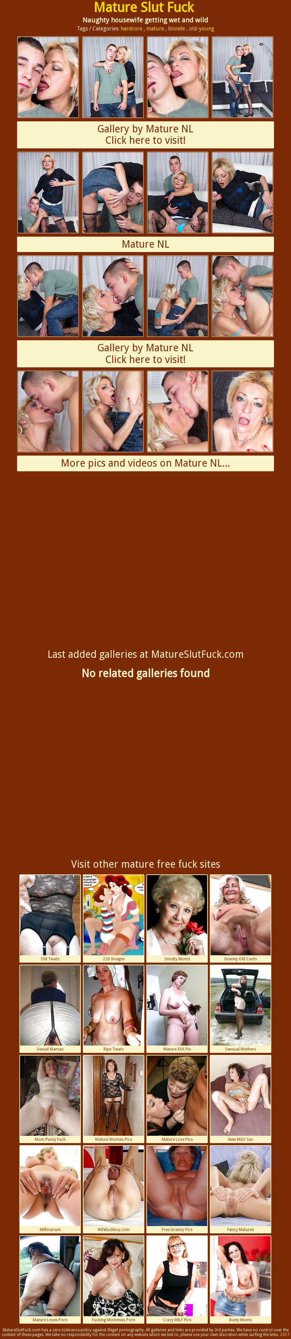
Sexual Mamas (50, 1008)
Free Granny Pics (177, 1189)
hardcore (131, 28)
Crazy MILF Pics (177, 1279)
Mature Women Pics (114, 1099)
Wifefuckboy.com (114, 1189)
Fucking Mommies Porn (114, 1279)
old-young (201, 28)
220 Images (114, 918)
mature (155, 28)
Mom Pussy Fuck (50, 1099)
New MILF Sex (240, 1099)
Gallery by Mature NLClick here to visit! (145, 134)
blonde (176, 28)
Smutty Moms (177, 918)
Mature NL (145, 244)
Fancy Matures (240, 1189)
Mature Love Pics (177, 1099)
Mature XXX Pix (177, 1008)
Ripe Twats (114, 1008)
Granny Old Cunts (240, 918)
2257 (284, 1334)
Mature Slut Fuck (144, 7)
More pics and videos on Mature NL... (145, 463)
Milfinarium (50, 1189)
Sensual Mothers (240, 1008)
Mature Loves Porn (50, 1279)
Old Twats (50, 918)
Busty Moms (240, 1279)
